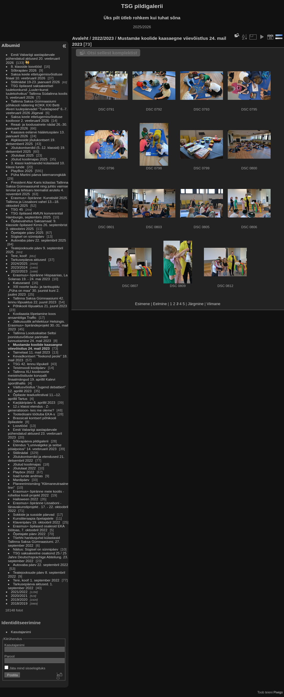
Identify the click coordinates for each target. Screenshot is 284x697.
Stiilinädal (20, 453)
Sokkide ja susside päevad (33, 514)
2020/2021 (19, 595)
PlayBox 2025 (22, 171)
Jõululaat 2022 (24, 468)
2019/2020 (19, 599)
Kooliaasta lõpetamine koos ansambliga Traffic (32, 315)
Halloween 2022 (25, 499)
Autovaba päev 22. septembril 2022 (40, 565)
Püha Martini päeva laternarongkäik (38, 174)
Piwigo (278, 692)
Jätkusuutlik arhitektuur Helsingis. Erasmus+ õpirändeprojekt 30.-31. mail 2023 (38, 325)
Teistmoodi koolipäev (29, 368)
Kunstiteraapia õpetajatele (33, 518)
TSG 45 (17, 209)
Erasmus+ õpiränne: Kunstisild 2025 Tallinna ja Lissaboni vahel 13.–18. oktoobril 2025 (36, 201)
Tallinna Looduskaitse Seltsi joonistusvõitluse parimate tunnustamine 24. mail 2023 (32, 337)
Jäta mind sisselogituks (24, 668)
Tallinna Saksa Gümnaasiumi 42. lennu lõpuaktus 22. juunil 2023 (36, 300)
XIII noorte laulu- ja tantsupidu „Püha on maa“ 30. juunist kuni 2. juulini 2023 (34, 290)
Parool (9, 656)
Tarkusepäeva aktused (28, 259)
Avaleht (80, 38)
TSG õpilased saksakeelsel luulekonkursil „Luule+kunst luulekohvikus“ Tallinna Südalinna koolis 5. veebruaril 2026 (36, 91)
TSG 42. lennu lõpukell (31, 364)
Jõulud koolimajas (27, 464)
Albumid (10, 45)
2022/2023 (19, 271)
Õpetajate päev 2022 (29, 534)
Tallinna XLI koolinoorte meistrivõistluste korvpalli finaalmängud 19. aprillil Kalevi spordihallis (31, 377)
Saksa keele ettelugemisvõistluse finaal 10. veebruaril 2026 (34, 76)
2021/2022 (19, 592)
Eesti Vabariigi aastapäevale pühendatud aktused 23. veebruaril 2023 (35, 433)
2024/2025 (19, 263)
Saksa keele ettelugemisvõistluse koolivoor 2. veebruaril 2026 (34, 118)
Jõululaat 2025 (22, 155)
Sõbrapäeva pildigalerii (31, 441)
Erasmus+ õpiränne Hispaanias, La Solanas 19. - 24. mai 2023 (38, 277)
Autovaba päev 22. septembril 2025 (38, 240)
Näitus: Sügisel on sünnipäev (35, 549)
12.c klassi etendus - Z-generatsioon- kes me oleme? (31, 408)
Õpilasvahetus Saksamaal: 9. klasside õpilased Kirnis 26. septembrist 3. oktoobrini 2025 (36, 225)
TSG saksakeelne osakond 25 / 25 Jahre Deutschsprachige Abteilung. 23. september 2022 (38, 557)
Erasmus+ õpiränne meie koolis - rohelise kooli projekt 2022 (36, 493)
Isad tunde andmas (28, 476)
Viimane (213, 304)
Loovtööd (20, 426)
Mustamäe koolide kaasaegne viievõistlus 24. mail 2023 (35, 346)
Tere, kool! (19, 256)
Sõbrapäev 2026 (24, 70)
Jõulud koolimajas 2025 (29, 159)
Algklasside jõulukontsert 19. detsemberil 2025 (30, 142)
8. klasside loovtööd (26, 66)
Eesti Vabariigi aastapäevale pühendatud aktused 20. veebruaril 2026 (33, 58)
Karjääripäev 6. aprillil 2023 (34, 402)
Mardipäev (21, 480)
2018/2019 (19, 603)
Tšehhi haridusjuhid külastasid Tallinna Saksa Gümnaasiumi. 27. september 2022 (34, 541)
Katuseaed (21, 283)
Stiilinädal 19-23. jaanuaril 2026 (35, 82)
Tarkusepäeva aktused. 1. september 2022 (30, 586)
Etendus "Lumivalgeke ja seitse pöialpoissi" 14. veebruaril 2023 (35, 447)
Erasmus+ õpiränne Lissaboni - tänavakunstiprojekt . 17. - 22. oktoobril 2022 (38, 506)
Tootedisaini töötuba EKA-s (34, 414)
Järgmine (196, 304)
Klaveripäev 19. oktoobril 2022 (36, 522)
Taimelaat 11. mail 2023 (31, 352)
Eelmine (160, 304)
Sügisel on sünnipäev (27, 236)
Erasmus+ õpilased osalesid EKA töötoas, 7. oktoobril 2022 (36, 528)
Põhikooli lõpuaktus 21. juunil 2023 (40, 306)
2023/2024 (19, 267)
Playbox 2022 (23, 472)
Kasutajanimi (21, 632)
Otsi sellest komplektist (112, 52)
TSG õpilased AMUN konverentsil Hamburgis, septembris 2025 (34, 215)
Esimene (142, 304)
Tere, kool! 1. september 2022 (36, 580)
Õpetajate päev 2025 (27, 232)
